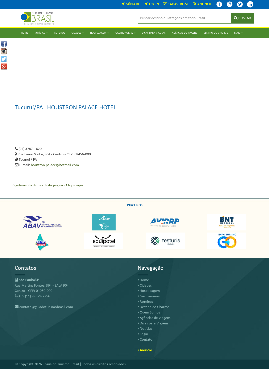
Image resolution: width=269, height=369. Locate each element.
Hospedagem (149, 291)
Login (143, 334)
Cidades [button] (77, 33)
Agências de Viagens (184, 33)
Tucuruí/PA (29, 107)
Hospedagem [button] (99, 33)
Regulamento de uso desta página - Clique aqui (47, 185)
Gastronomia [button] (125, 33)
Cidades (145, 286)
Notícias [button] (41, 33)
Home (24, 33)
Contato (145, 340)
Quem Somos (149, 313)
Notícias (145, 329)
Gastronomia (149, 296)
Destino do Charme (215, 33)
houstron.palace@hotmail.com (55, 165)
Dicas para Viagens (154, 33)
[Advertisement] (134, 67)
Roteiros (59, 33)
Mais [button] (238, 33)
